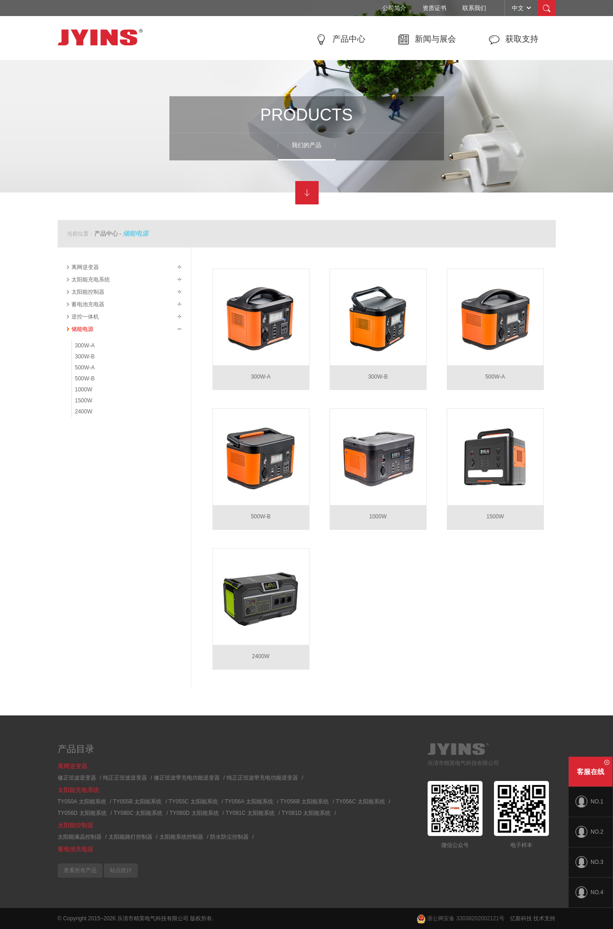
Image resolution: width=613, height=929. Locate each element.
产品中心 (106, 233)
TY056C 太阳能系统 (360, 801)
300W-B (85, 356)
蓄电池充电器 (87, 304)
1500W (83, 400)
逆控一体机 (85, 316)
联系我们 (474, 8)
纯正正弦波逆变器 (125, 778)
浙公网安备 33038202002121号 (461, 918)
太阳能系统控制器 (181, 837)
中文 (522, 8)
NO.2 (589, 832)
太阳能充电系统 (90, 279)
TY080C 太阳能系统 (138, 813)
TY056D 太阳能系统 (82, 813)
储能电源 (135, 233)
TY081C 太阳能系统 (250, 813)
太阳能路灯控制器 (130, 837)
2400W (83, 411)
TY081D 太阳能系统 (306, 813)
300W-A (85, 345)
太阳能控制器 (87, 292)
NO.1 (589, 802)
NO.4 (589, 892)
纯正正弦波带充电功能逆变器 (262, 778)
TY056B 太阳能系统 (304, 801)
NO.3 (589, 862)
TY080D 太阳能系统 (193, 813)
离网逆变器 (85, 267)
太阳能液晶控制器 (80, 837)
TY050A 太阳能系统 (82, 801)
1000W (83, 389)
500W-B (85, 378)
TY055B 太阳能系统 (137, 801)
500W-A (85, 367)
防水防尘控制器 (229, 837)
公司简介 (394, 8)
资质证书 (434, 8)
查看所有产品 (80, 870)
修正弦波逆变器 (77, 778)
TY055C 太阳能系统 (192, 801)
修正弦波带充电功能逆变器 (187, 778)
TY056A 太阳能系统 (249, 801)
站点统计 (121, 870)
